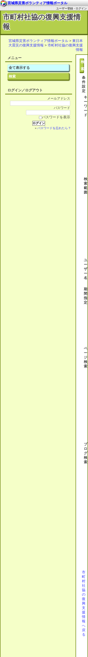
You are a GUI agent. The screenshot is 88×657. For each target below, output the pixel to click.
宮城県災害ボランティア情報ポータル (38, 41)
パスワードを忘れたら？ (54, 128)
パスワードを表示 (54, 117)
